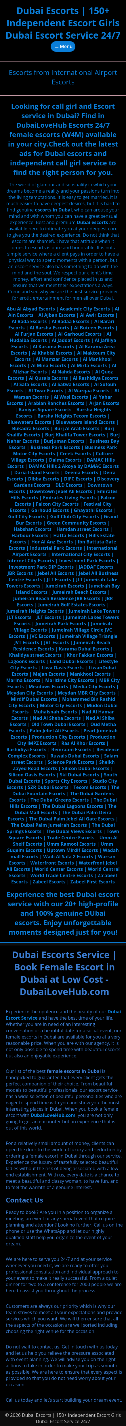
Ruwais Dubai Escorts (74, 756)
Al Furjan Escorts (34, 334)
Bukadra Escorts (30, 428)
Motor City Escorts (61, 705)
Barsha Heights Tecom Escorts (71, 416)
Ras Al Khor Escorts (83, 743)
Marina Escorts (23, 680)
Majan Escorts (49, 674)
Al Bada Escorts (29, 321)
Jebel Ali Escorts (56, 573)
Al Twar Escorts (45, 390)
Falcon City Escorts (57, 504)
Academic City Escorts (85, 309)
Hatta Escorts (68, 535)
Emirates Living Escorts (69, 498)
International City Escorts (80, 554)
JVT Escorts (56, 642)
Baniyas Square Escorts (44, 409)
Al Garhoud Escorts (80, 334)
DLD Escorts (68, 485)
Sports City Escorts (66, 781)
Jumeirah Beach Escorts (79, 592)
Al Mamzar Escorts (57, 359)
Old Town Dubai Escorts (58, 724)
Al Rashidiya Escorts (96, 378)
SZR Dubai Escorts (48, 787)
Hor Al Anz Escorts (52, 542)
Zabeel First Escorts (92, 882)
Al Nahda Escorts (71, 372)
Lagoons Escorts (26, 661)
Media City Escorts (94, 686)
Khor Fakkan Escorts (89, 655)
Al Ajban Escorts (56, 315)
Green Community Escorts (76, 523)
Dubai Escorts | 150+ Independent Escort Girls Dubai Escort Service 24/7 (63, 22)
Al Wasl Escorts (71, 397)
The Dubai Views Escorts (74, 831)
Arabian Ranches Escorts (56, 403)
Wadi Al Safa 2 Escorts (68, 856)
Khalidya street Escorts (35, 655)
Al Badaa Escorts (70, 321)
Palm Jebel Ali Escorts (54, 730)
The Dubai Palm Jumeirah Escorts (49, 825)
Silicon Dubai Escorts (85, 768)
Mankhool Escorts (90, 674)
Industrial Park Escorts (56, 548)
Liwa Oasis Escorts (63, 667)
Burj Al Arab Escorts (76, 428)
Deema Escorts (81, 472)
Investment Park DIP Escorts (41, 567)
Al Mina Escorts (48, 365)
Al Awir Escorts (97, 315)
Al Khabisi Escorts (52, 353)
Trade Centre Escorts (70, 837)
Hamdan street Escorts (82, 529)
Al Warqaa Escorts (88, 390)
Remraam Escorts (71, 749)
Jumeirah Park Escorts (60, 623)
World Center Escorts (59, 869)
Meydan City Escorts (30, 693)
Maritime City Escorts (69, 680)
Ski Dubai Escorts (79, 775)
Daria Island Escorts (36, 472)
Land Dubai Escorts (71, 661)
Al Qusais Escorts (48, 378)
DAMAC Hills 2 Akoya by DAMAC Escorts (73, 466)
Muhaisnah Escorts (55, 712)
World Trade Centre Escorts (61, 875)
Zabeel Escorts (49, 882)
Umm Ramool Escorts (71, 844)
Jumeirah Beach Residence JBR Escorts (56, 598)
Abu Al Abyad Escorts (31, 309)
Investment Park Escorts (87, 560)
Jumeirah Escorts (64, 586)
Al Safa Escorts (30, 384)
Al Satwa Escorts (70, 384)
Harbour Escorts (30, 535)
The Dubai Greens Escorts (59, 800)
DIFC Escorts (78, 479)
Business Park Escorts (55, 447)
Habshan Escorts (32, 529)
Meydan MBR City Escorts (87, 693)
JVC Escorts (42, 636)
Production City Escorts (58, 737)
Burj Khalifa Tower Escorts (75, 435)
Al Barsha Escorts (49, 328)
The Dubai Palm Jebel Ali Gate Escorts (71, 819)
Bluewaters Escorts (29, 422)
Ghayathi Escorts (93, 510)
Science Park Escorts (71, 762)
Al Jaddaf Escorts (71, 340)
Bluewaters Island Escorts (85, 422)
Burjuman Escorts (64, 441)
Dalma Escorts (65, 460)
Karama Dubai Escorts (84, 649)
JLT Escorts (59, 579)
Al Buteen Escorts (94, 328)
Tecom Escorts (89, 787)
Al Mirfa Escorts (89, 365)
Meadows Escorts (48, 686)
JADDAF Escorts (96, 567)
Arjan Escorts (104, 403)
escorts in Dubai (53, 210)
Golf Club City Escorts (74, 516)
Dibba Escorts (43, 479)
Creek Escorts (75, 453)
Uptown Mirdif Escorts (72, 850)
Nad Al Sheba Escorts (57, 718)
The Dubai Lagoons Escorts (72, 806)
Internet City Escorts (30, 560)
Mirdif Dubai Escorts (34, 699)
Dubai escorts (92, 222)
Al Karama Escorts (53, 346)
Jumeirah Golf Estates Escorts (71, 605)
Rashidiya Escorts (27, 749)
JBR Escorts (20, 573)
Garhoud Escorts (50, 510)
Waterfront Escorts (52, 863)
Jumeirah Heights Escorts (35, 611)
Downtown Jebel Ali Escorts (61, 491)
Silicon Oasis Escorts (32, 775)
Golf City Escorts (26, 516)
